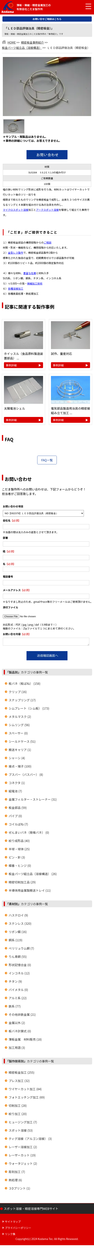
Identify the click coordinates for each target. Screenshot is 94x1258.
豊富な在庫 (29, 273)
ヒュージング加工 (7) (23, 1123)
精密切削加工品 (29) (22, 883)
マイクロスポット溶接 (15, 210)
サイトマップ (13, 1223)
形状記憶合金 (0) (20, 966)
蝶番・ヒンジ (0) (20, 866)
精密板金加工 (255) (21, 1073)
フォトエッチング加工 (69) (27, 1098)
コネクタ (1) (17, 784)
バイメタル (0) (18, 990)
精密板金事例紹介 (32, 42)
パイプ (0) (15, 817)
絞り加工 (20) (18, 1115)
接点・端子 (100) (20, 767)
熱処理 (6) (15, 1181)
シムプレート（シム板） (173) (29, 709)
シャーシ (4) (17, 759)
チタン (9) (15, 982)
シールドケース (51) (22, 742)
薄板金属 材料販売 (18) (25, 1040)
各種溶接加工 (15, 288)
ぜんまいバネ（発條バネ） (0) (29, 833)
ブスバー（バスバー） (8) (26, 775)
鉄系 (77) (15, 1007)
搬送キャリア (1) (20, 751)
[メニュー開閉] (85, 6)
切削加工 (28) (18, 1106)
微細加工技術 (34, 283)
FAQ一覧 (47, 460)
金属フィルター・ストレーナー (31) (33, 800)
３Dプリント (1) (19, 1189)
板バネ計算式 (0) (20, 1032)
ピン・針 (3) (17, 858)
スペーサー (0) (18, 734)
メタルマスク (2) (20, 717)
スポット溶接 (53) (21, 1131)
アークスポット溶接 (47, 210)
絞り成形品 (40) (19, 842)
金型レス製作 (15, 252)
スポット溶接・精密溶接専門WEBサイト (31, 1209)
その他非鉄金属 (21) (22, 1015)
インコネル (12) (19, 974)
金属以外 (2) (17, 1024)
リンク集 (10, 1235)
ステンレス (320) (20, 924)
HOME (12, 42)
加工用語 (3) (17, 1048)
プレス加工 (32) (19, 1082)
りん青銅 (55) (18, 957)
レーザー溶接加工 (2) (23, 1148)
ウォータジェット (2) (23, 1164)
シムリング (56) (19, 726)
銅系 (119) (15, 941)
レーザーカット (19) (22, 1156)
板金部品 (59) (18, 808)
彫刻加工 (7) (17, 1173)
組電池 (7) (15, 792)
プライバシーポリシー (18, 1229)
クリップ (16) (18, 693)
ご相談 (48, 242)
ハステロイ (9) (18, 916)
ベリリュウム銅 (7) (21, 949)
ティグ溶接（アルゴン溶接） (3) (30, 1139)
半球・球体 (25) (19, 850)
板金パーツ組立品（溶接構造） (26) (33, 875)
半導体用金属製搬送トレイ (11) (30, 891)
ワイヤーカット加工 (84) (25, 1090)
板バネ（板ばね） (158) (24, 684)
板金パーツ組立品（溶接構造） (22, 48)
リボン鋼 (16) (18, 933)
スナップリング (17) (22, 701)
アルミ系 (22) (18, 999)
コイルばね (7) (18, 825)
